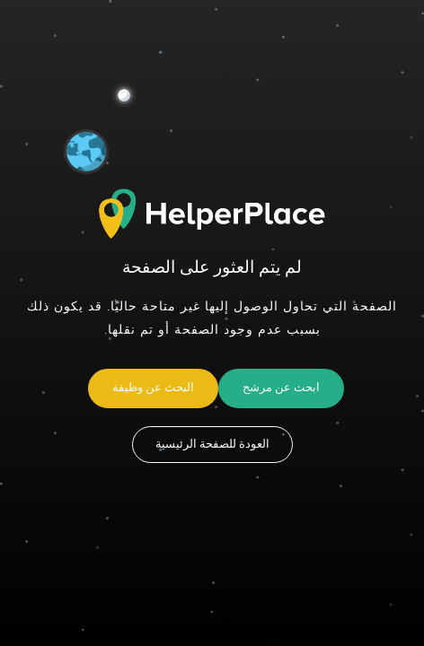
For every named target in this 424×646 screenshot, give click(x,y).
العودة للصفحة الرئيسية (212, 444)
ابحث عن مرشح (281, 387)
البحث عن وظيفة (153, 387)
